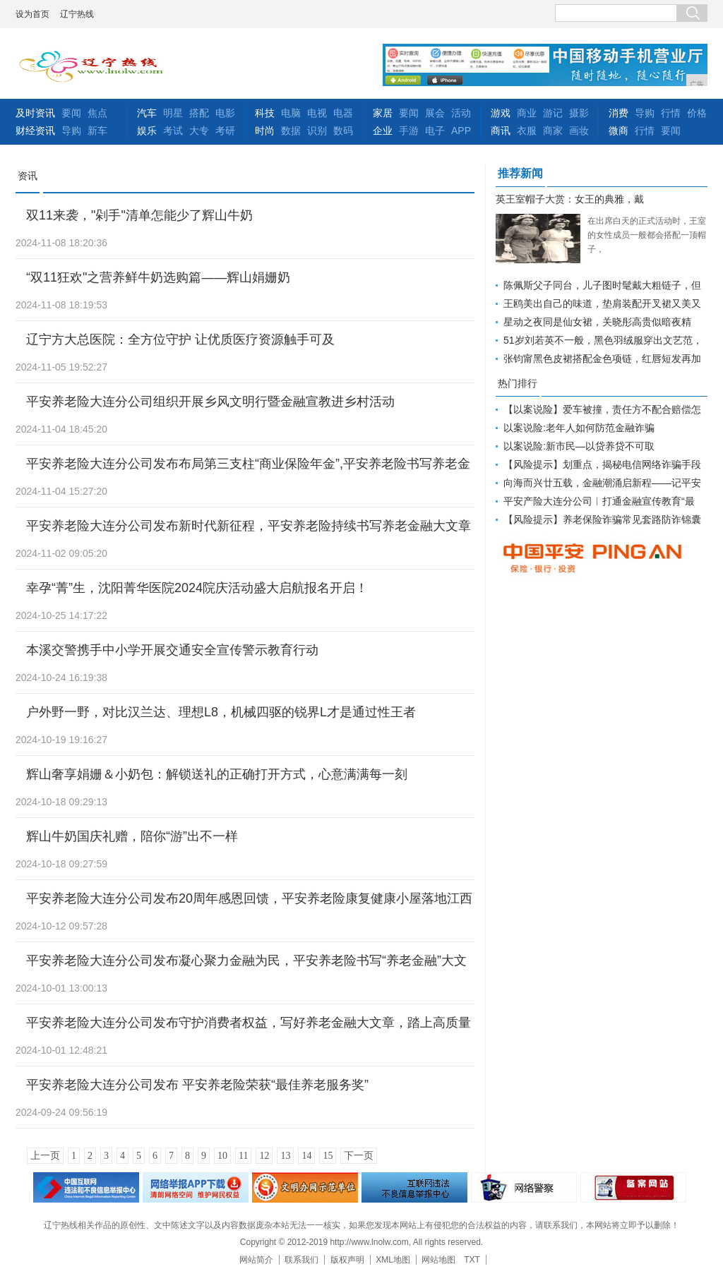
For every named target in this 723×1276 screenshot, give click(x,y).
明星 (173, 113)
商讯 (500, 130)
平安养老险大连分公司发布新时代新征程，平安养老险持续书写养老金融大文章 (248, 526)
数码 (343, 130)
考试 (173, 130)
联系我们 (301, 1260)
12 (264, 1155)
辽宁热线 (77, 14)
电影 (225, 113)
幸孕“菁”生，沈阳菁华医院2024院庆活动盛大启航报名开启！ (197, 588)
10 (222, 1155)
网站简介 (256, 1260)
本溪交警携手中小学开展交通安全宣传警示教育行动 (172, 650)
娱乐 (147, 130)
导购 (71, 130)
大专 (199, 130)
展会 (435, 113)
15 (328, 1155)
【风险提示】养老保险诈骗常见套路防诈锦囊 (602, 519)
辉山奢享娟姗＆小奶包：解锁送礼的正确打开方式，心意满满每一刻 (216, 774)
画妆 (579, 130)
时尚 (265, 130)
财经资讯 (35, 130)
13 (285, 1155)
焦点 (97, 113)
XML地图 (393, 1260)
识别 (317, 130)
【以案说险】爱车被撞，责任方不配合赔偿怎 (602, 409)
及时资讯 (35, 113)
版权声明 (347, 1260)
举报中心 (414, 1187)
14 (306, 1155)
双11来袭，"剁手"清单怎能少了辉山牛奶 (139, 215)
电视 (317, 113)
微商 (618, 130)
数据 (291, 130)
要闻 (71, 113)
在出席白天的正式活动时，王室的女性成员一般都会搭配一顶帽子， (646, 235)
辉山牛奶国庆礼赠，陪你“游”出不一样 (132, 836)
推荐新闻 (520, 173)
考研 (225, 130)
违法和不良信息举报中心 (86, 1187)
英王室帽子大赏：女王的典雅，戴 (570, 199)
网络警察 (524, 1187)
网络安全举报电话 (196, 1187)
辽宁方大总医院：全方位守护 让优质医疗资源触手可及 (180, 339)
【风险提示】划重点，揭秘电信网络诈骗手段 (602, 464)
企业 (383, 130)
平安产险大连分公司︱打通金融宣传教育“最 (599, 501)
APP (461, 130)
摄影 (579, 113)
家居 (383, 113)
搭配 (199, 113)
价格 (697, 113)
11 (243, 1155)
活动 (461, 113)
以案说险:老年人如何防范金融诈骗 (579, 427)
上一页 (45, 1155)
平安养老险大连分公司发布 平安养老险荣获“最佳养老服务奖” (197, 1085)
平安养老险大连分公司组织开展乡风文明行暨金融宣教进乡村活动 (210, 402)
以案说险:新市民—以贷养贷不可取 (579, 446)
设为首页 (32, 14)
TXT (472, 1260)
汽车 (147, 113)
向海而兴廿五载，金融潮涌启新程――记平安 (602, 482)
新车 (97, 130)
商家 (553, 130)
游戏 (500, 113)
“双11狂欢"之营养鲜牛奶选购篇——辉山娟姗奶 (158, 277)
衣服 (527, 130)
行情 (671, 113)
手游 (409, 130)
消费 (618, 113)
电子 (435, 130)
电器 (343, 113)
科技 (265, 113)
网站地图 (438, 1260)
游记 (553, 113)
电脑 (291, 113)
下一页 (359, 1155)
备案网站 (633, 1187)
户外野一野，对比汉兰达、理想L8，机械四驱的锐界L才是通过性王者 (221, 712)
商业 (527, 113)
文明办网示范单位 (305, 1187)
